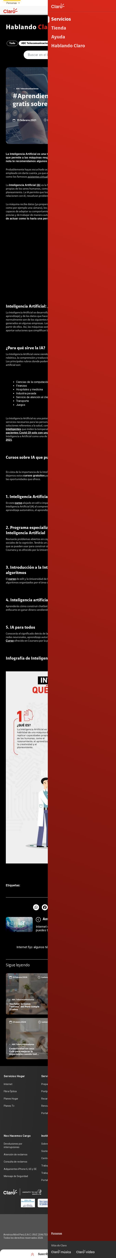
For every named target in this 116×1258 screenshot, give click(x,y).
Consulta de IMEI (88, 1085)
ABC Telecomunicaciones (35, 44)
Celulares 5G (85, 1092)
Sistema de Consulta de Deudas (94, 1246)
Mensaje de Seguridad (16, 1175)
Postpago (46, 1092)
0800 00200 (80, 1203)
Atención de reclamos (15, 1154)
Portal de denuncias (52, 1179)
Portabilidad (47, 1113)
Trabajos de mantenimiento (56, 1172)
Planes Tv (9, 1106)
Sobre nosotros (49, 1144)
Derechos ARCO (103, 1230)
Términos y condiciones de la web (93, 1219)
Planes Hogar (11, 1099)
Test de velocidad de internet (94, 1113)
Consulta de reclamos (15, 1161)
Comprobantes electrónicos (94, 1120)
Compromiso (64, 44)
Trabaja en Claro (50, 1165)
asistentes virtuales (39, 177)
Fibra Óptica (10, 1092)
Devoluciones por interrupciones (13, 1146)
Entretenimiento (88, 44)
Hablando (32, 27)
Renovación (47, 1106)
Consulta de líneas (89, 1106)
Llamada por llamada (90, 1127)
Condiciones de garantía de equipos (91, 1224)
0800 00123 (101, 1203)
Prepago (46, 1085)
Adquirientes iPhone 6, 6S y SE (20, 1168)
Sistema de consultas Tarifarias (94, 1235)
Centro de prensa (50, 1158)
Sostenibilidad (49, 1151)
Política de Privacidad (76, 1230)
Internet (8, 1085)
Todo (11, 44)
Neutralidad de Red (101, 1241)
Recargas (46, 1099)
